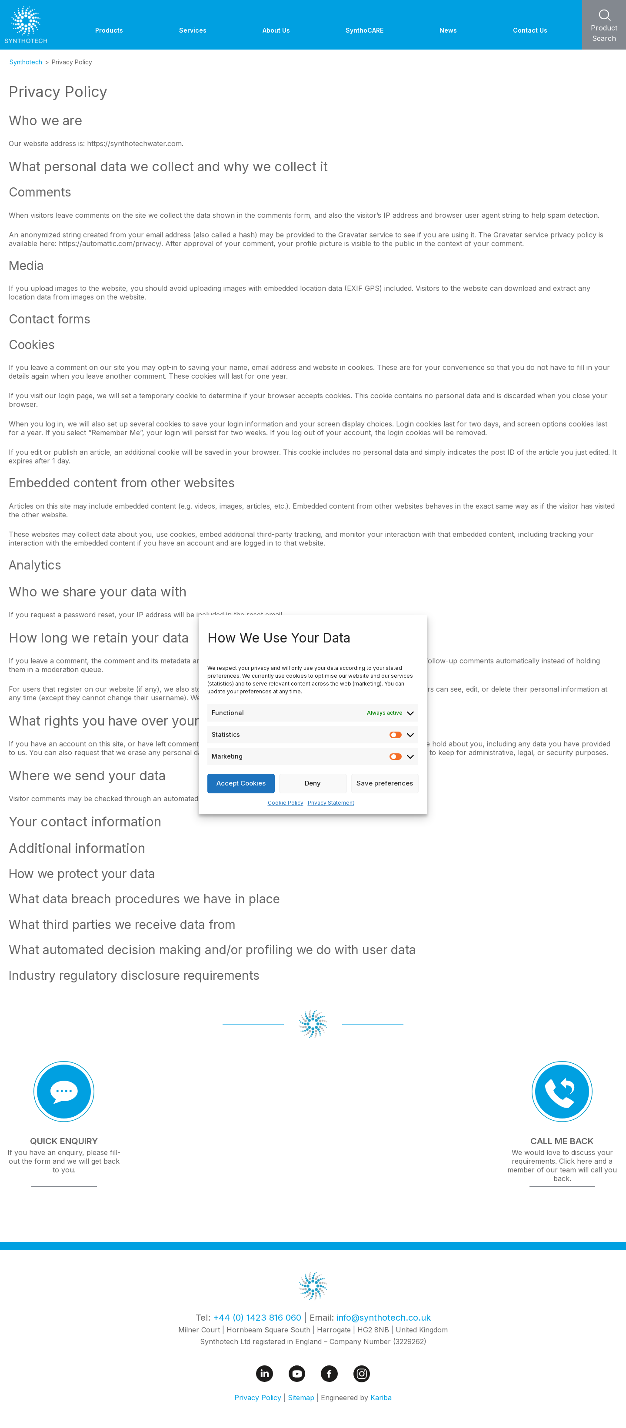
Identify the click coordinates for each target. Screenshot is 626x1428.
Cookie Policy (285, 802)
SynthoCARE (364, 30)
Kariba (381, 1397)
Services (192, 30)
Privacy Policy (257, 1397)
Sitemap (301, 1397)
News (448, 30)
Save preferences (384, 783)
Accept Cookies (241, 783)
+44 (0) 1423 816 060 (257, 1317)
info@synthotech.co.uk (383, 1317)
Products (109, 30)
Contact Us (530, 30)
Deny (313, 783)
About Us (276, 30)
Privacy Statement (331, 802)
